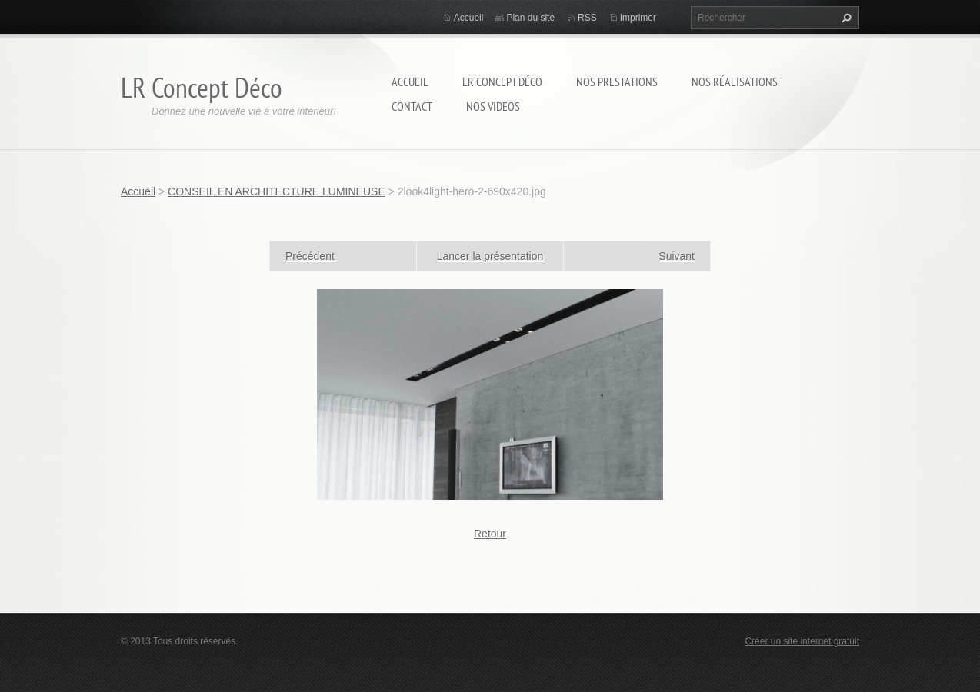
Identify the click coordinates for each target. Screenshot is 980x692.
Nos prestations (617, 81)
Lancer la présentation (490, 256)
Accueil (410, 81)
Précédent (310, 256)
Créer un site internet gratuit (802, 641)
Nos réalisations (735, 81)
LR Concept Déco (502, 81)
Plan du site (530, 17)
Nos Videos (493, 106)
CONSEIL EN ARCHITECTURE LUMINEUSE (276, 191)
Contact (412, 106)
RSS (587, 17)
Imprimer (638, 17)
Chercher (844, 17)
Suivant (676, 256)
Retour (490, 533)
